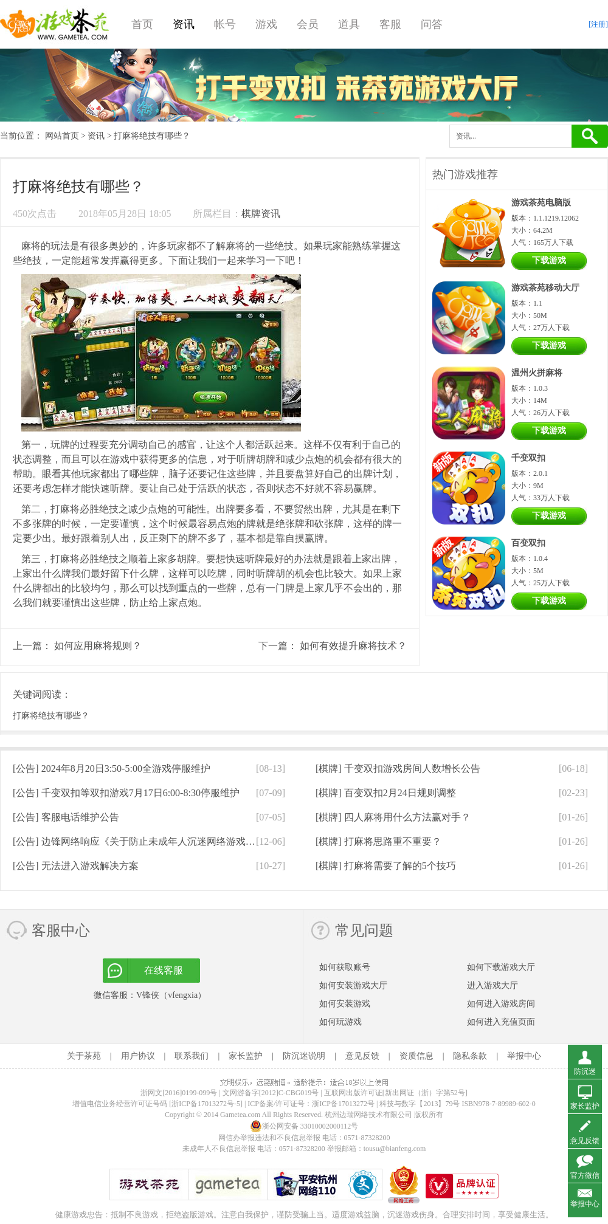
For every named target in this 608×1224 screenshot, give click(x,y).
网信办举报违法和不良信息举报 (269, 1137)
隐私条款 (470, 1056)
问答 (432, 24)
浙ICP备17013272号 (343, 1103)
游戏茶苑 (54, 24)
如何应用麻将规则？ (98, 646)
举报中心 (524, 1056)
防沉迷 (585, 1071)
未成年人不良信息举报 (219, 1148)
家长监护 (246, 1056)
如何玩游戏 (340, 1021)
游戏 (266, 24)
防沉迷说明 (304, 1056)
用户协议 (138, 1056)
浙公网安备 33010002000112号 (304, 1126)
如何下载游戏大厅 (501, 967)
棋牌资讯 (260, 213)
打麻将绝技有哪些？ (51, 715)
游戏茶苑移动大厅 (545, 287)
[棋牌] (398, 768)
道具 (349, 24)
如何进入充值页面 (501, 1021)
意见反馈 (362, 1056)
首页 (142, 24)
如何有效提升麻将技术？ (353, 646)
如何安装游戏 (344, 1003)
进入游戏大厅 (492, 985)
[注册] (598, 24)
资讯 (184, 24)
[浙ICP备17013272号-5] (206, 1103)
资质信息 (416, 1056)
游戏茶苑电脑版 (541, 202)
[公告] (111, 768)
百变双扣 (528, 543)
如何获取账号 (344, 967)
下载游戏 (549, 260)
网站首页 (62, 135)
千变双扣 (528, 457)
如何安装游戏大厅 (353, 985)
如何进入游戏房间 (501, 1003)
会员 (308, 24)
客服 (390, 24)
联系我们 (191, 1056)
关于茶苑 (84, 1056)
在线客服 (163, 970)
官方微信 (584, 1175)
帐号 (225, 24)
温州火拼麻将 (536, 372)
